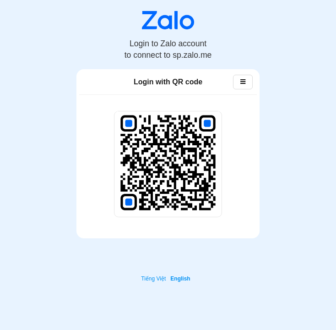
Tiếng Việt (153, 278)
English (180, 278)
